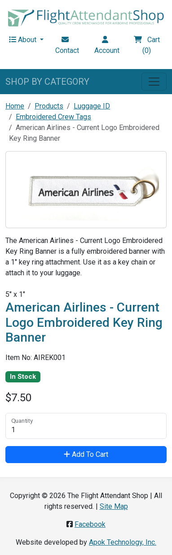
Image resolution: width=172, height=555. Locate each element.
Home (14, 106)
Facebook (90, 524)
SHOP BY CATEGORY (47, 81)
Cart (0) (147, 45)
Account (106, 45)
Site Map (114, 506)
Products (49, 106)
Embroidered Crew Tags (53, 117)
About (23, 39)
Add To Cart (86, 454)
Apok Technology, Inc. (122, 542)
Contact (67, 45)
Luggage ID (92, 106)
